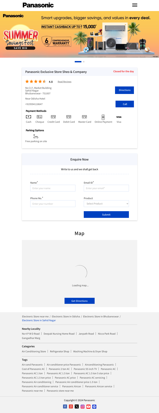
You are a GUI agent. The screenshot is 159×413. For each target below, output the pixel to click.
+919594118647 (34, 104)
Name (34, 182)
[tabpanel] (79, 34)
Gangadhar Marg (31, 338)
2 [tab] (84, 62)
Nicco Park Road (107, 333)
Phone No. (36, 197)
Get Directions (79, 300)
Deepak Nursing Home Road (59, 333)
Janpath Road (86, 333)
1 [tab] (75, 62)
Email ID (89, 182)
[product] (106, 203)
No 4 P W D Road (31, 333)
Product (88, 197)
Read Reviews (64, 81)
